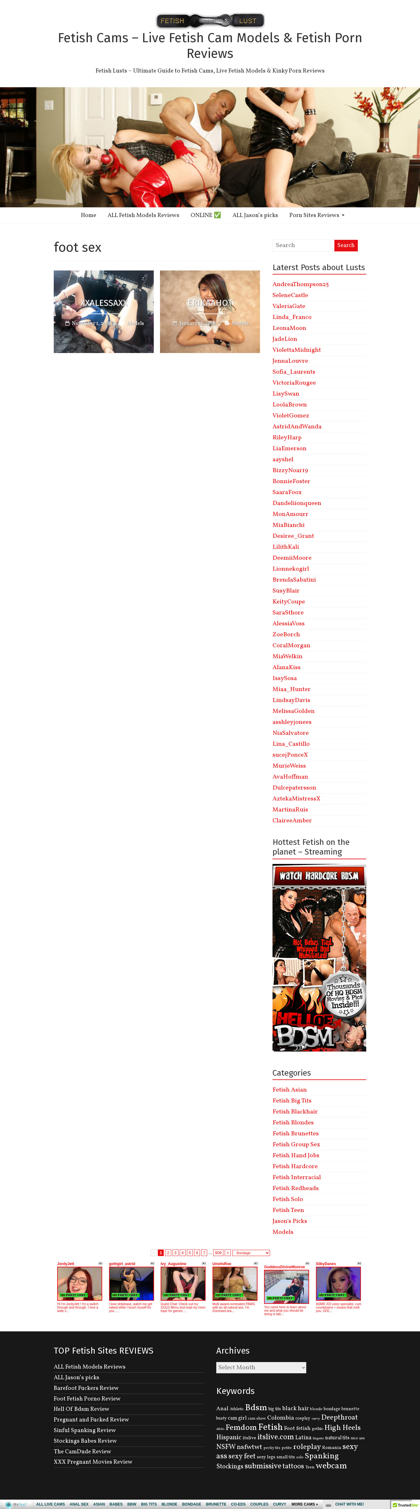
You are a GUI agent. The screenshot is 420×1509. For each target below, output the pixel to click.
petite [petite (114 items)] (287, 1448)
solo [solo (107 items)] (299, 1457)
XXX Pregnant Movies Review (93, 1462)
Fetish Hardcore (295, 1166)
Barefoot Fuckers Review (86, 1388)
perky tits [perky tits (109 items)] (271, 1448)
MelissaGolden (293, 711)
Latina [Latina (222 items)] (303, 1438)
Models (135, 323)
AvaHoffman (290, 777)
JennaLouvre (290, 361)
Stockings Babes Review (85, 1441)
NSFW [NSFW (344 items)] (226, 1447)
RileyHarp (287, 437)
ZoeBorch (286, 634)
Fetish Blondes (293, 1122)
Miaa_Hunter (291, 689)
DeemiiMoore (292, 558)
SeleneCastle (290, 295)
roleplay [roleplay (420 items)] (307, 1447)
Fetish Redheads (295, 1188)
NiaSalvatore (290, 733)
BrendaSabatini (294, 580)
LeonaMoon (289, 328)
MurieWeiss (289, 766)
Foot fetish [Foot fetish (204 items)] (297, 1428)
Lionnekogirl (290, 569)
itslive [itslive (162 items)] (249, 1438)
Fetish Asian (289, 1090)
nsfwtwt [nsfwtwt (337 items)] (249, 1447)
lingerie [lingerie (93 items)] (318, 1438)
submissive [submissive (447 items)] (263, 1466)
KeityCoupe (288, 602)
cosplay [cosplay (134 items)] (302, 1418)
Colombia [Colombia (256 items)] (280, 1418)
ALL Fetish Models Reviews (143, 215)
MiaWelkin (287, 656)
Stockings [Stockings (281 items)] (229, 1466)
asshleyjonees (292, 722)
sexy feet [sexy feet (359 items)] (242, 1456)
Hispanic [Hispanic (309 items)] (229, 1437)
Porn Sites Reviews (314, 215)
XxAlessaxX (104, 303)
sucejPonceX (290, 755)
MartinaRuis (290, 809)
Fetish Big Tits (292, 1101)
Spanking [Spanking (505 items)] (322, 1456)
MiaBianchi (288, 525)
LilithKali (285, 547)
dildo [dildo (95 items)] (220, 1429)
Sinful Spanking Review (85, 1430)
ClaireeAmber (292, 820)
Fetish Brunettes (295, 1133)
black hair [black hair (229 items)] (295, 1409)
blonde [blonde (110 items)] (316, 1409)
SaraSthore (288, 612)
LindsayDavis (291, 700)
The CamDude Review (82, 1452)
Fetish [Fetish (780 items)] (270, 1427)
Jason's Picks (289, 1221)
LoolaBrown (289, 405)
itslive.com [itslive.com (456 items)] (276, 1437)
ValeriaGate (288, 306)
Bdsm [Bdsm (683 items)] (256, 1408)
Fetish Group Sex (296, 1144)
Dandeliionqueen (296, 503)
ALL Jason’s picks (255, 215)
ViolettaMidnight (296, 350)
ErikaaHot (210, 303)
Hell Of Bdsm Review (81, 1409)
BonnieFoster (291, 481)
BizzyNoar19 (290, 470)
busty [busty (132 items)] (221, 1418)
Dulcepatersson (294, 788)
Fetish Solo (287, 1199)
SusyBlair (286, 591)
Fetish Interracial (296, 1177)
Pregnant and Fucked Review (91, 1420)
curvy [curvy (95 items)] (316, 1418)
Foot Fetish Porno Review (87, 1399)
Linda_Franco (292, 317)
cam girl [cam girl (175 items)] (237, 1418)
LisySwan (285, 394)
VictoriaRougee (294, 383)
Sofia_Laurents (293, 372)
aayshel (282, 459)
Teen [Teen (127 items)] (309, 1467)
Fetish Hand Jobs (295, 1155)
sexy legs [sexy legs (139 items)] (266, 1457)
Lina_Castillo (291, 744)
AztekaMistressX (296, 799)
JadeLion (284, 339)
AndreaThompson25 (300, 284)
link (414, 1411)
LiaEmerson (289, 448)
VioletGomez (290, 415)
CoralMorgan (291, 645)
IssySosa (284, 678)
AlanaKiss (286, 667)
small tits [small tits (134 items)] (286, 1457)
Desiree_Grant (293, 536)
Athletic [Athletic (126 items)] (237, 1409)
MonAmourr (290, 514)
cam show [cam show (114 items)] (257, 1418)
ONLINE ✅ (206, 215)
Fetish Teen (288, 1210)
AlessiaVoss (288, 623)
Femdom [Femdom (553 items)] (241, 1428)
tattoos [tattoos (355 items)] (293, 1466)
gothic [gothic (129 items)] (317, 1429)
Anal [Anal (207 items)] (222, 1409)
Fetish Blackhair (295, 1112)
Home (88, 215)
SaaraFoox (287, 492)
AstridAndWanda (297, 426)
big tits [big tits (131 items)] (274, 1409)
